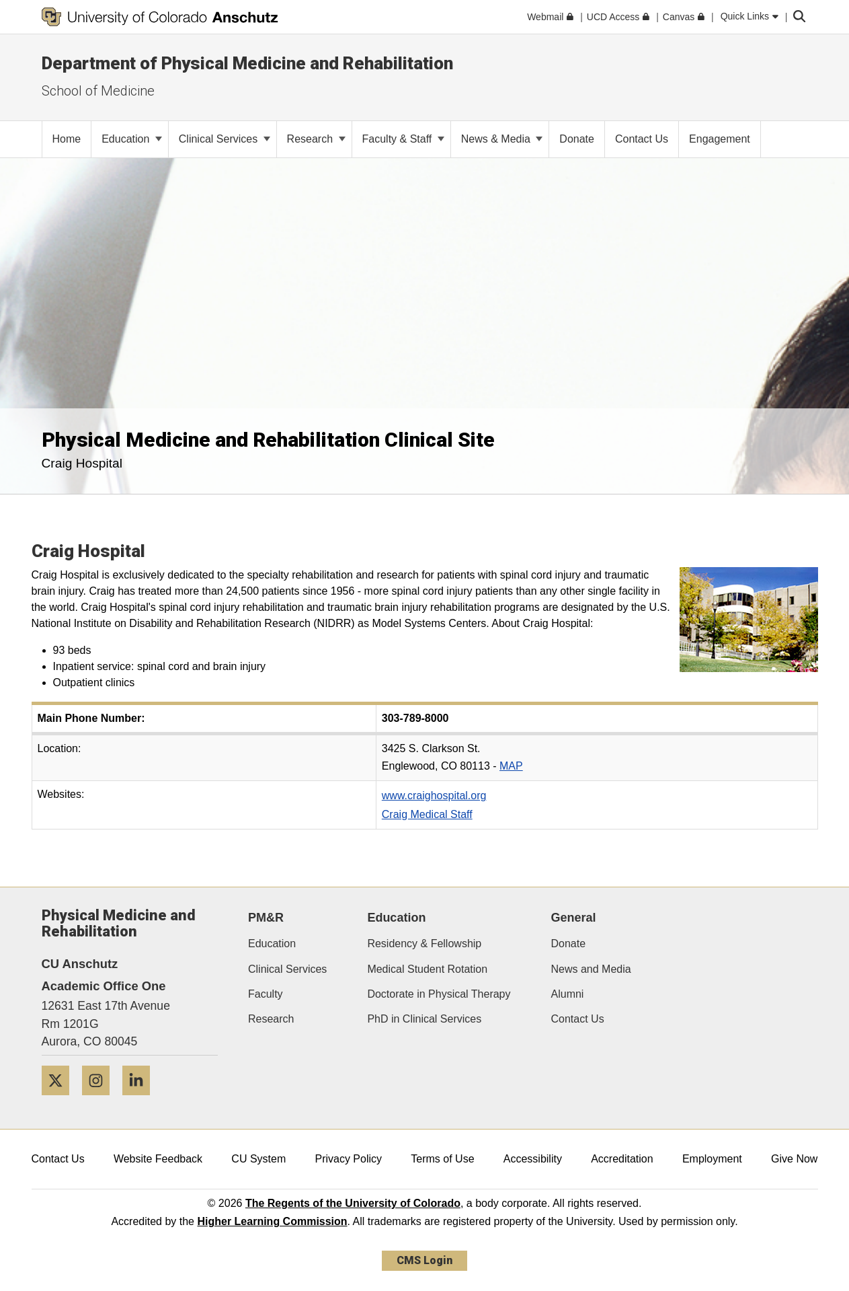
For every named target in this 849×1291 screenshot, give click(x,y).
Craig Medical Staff (427, 814)
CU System (258, 1159)
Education (132, 139)
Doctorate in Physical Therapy (438, 994)
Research (316, 139)
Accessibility (532, 1159)
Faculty (265, 994)
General (573, 917)
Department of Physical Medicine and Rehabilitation (247, 63)
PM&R (266, 917)
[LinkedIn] (141, 1100)
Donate (568, 943)
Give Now (794, 1159)
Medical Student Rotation (427, 969)
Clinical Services (224, 139)
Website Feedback (158, 1159)
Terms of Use (442, 1159)
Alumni (567, 994)
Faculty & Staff (403, 139)
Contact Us (577, 1019)
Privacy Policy (348, 1159)
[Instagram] (101, 1100)
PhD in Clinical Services (424, 1019)
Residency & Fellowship (424, 943)
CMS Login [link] (424, 1260)
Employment (712, 1159)
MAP (511, 766)
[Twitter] (60, 1100)
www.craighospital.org (434, 795)
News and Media (591, 969)
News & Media (502, 139)
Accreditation (622, 1159)
